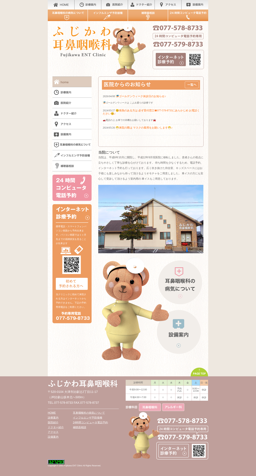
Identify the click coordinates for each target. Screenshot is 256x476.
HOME (52, 412)
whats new (151, 118)
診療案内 (53, 417)
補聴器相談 (79, 427)
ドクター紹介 (56, 427)
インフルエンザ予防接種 (87, 417)
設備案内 (53, 436)
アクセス (53, 432)
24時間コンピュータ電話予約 (90, 422)
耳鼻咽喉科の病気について (89, 412)
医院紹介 (53, 422)
